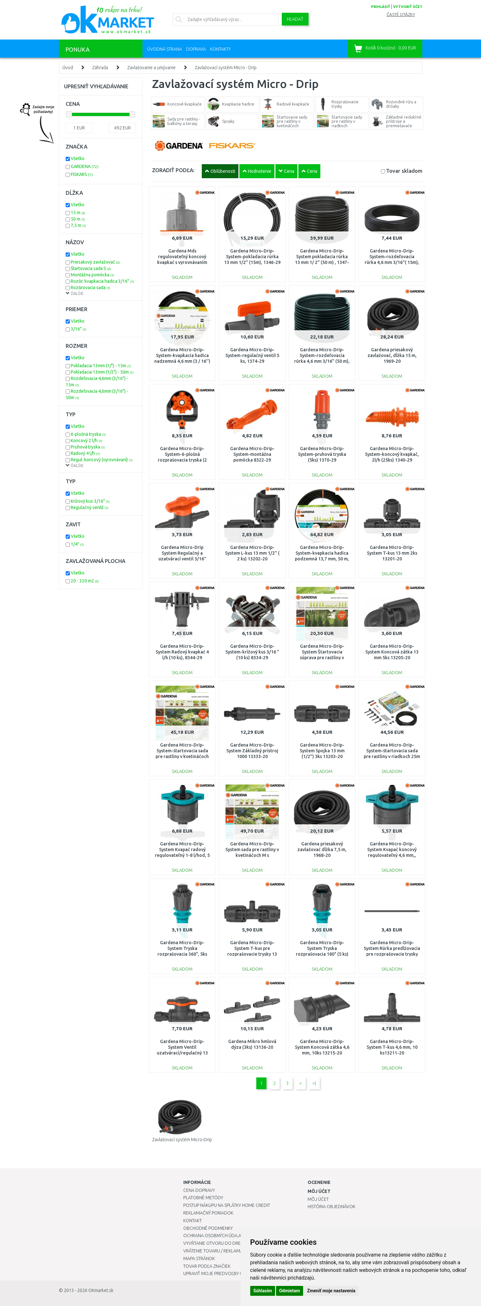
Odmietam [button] (289, 1290)
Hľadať (295, 19)
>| (314, 1083)
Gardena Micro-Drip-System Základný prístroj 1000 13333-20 (252, 750)
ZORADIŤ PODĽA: (173, 170)
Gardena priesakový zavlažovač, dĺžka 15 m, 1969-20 (392, 355)
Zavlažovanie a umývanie (151, 67)
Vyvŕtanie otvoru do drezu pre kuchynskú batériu (240, 1243)
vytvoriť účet (407, 7)
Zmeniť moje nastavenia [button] (331, 1290)
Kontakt (192, 1220)
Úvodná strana (164, 49)
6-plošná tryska (88, 434)
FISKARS (82, 174)
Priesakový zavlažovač (95, 262)
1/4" (77, 544)
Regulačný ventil (89, 507)
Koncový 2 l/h (86, 440)
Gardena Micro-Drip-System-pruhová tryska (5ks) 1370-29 (322, 454)
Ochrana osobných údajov (214, 1235)
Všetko (77, 158)
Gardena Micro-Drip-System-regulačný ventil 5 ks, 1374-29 (252, 355)
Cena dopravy (199, 1190)
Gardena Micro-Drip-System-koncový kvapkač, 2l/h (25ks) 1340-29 (392, 454)
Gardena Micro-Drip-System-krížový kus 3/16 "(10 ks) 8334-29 (252, 652)
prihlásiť (380, 7)
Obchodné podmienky (208, 1228)
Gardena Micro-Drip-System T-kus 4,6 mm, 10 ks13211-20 (392, 1047)
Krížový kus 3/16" (90, 501)
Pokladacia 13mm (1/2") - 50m (102, 372)
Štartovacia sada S (91, 268)
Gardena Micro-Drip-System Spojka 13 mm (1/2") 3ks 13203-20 (322, 750)
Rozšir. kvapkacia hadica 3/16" (102, 281)
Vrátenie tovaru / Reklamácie (216, 1250)
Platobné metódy (203, 1197)
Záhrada (100, 67)
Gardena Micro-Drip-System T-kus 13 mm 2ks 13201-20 (392, 553)
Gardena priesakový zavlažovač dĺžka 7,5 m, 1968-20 (321, 849)
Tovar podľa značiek (206, 1266)
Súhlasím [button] (262, 1290)
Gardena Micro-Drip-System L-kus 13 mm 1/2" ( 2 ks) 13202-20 (252, 553)
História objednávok (331, 1206)
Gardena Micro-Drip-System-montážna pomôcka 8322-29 (252, 454)
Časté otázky (401, 14)
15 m (78, 212)
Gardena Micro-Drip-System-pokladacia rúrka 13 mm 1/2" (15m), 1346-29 (252, 256)
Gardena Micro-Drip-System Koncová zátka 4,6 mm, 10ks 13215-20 (322, 1047)
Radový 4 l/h (85, 453)
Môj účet (318, 1199)
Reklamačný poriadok (208, 1212)
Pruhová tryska (88, 446)
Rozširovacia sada (90, 287)
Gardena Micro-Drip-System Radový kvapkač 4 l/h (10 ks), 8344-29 (182, 652)
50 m (78, 219)
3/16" (78, 329)
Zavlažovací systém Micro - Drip (226, 67)
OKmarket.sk (100, 1290)
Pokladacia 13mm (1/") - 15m (101, 365)
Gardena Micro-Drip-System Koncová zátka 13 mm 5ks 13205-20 (392, 652)
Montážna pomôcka (92, 274)
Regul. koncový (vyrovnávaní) (102, 459)
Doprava (196, 49)
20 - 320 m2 (85, 580)
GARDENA (84, 166)
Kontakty (220, 49)
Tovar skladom (404, 171)
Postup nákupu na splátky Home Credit (226, 1205)
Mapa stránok (199, 1258)
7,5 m (78, 225)
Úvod (67, 67)
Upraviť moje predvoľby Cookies (220, 1273)
